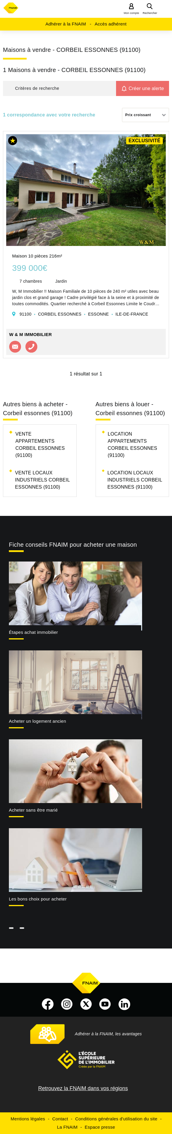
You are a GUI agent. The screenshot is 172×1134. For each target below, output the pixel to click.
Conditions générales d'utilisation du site (116, 1118)
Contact (60, 1118)
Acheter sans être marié (33, 809)
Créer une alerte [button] (146, 88)
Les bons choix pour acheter (38, 898)
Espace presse (100, 1127)
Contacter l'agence (15, 347)
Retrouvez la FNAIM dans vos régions (83, 1088)
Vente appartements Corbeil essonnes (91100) (40, 444)
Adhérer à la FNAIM (65, 23)
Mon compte (131, 13)
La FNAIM (67, 1127)
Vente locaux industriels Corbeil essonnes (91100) (42, 480)
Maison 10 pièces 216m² (37, 255)
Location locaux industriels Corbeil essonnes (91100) (134, 480)
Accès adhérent (111, 23)
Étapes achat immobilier (33, 632)
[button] (59, 88)
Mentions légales (28, 1118)
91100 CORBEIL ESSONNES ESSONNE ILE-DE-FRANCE (84, 314)
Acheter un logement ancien (37, 721)
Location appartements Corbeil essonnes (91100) (132, 444)
